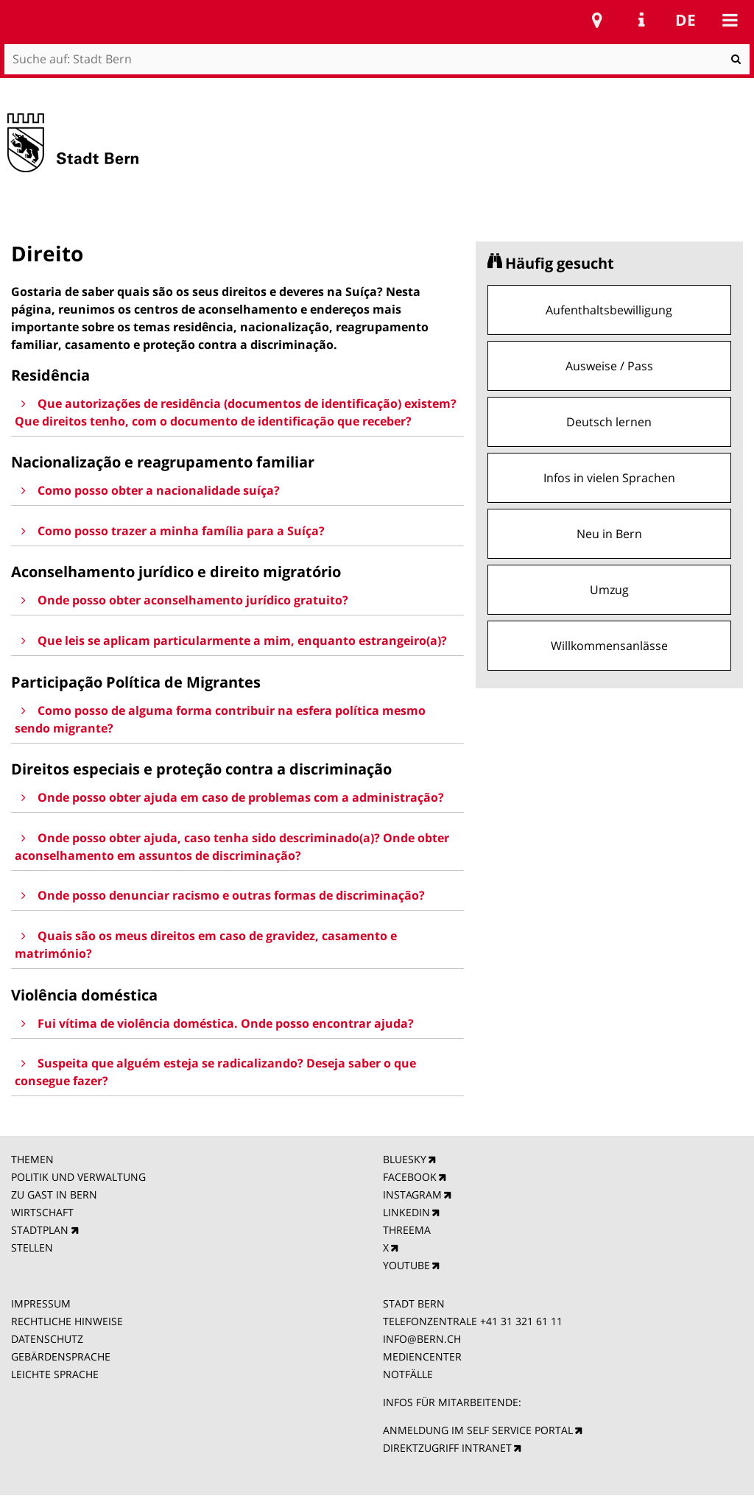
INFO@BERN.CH (422, 1339)
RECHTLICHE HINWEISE (67, 1321)
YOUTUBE (406, 1265)
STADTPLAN (39, 1230)
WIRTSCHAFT (42, 1212)
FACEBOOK (410, 1177)
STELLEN (32, 1247)
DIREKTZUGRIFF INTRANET (447, 1448)
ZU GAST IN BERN (54, 1194)
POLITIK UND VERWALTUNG (78, 1177)
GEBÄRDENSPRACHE (60, 1356)
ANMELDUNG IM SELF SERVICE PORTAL (478, 1430)
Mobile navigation (730, 20)
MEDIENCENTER (422, 1356)
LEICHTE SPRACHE (55, 1374)
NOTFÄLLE (408, 1374)
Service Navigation (641, 20)
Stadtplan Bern (597, 20)
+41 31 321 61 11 (521, 1321)
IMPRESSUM (41, 1303)
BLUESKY (404, 1159)
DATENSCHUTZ (47, 1339)
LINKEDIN (406, 1212)
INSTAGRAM (412, 1194)
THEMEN (32, 1159)
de (685, 20)
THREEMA (407, 1230)
